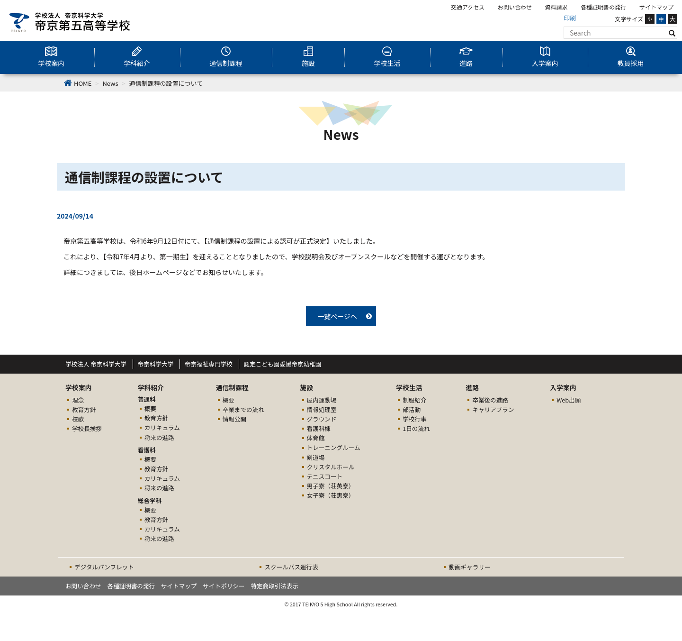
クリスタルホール (331, 466)
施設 (308, 63)
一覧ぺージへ (337, 316)
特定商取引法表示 (274, 585)
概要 (150, 408)
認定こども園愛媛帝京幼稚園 (283, 363)
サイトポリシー (223, 585)
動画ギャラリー (469, 566)
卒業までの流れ (243, 409)
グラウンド (322, 418)
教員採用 (631, 63)
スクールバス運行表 (291, 566)
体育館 (316, 437)
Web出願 (568, 399)
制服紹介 (414, 399)
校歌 (78, 418)
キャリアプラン (493, 409)
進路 (466, 63)
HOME (82, 83)
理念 (78, 399)
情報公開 (234, 418)
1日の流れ (416, 428)
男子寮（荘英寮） (331, 485)
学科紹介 (137, 63)
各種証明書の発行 (603, 7)
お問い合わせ (515, 7)
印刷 (570, 17)
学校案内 (51, 63)
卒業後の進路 (490, 399)
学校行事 (414, 418)
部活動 (412, 409)
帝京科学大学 (156, 363)
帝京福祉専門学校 (209, 363)
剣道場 (316, 457)
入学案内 (545, 63)
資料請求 (556, 7)
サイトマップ (656, 7)
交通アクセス (468, 7)
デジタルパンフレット (104, 566)
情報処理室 (322, 409)
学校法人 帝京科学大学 (95, 363)
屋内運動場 (322, 399)
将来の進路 (159, 437)
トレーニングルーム (333, 447)
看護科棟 (319, 428)
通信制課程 (225, 63)
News (110, 83)
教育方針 (84, 409)
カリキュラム (162, 427)
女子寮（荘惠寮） (331, 495)
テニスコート (325, 476)
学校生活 (387, 63)
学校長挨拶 (87, 428)
